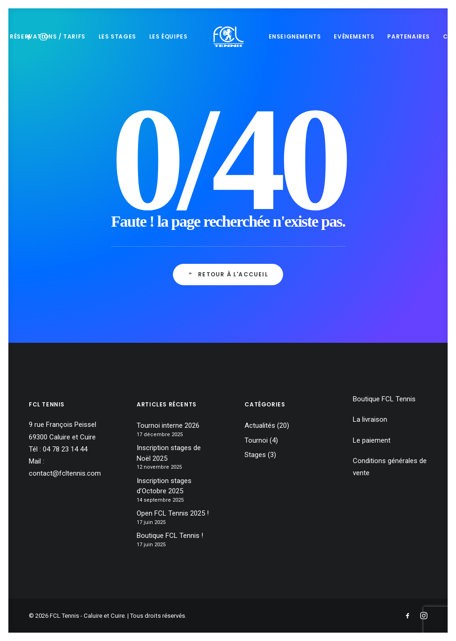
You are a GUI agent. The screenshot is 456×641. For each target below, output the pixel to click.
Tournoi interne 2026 (168, 425)
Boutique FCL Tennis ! (170, 535)
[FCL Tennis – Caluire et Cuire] (228, 36)
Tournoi (256, 440)
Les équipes (168, 36)
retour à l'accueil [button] (228, 274)
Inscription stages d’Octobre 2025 (164, 486)
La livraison (370, 419)
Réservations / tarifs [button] (48, 36)
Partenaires (408, 36)
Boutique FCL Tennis (384, 399)
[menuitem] (47, 36)
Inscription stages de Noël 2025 (169, 453)
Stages (255, 455)
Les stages (117, 36)
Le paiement (371, 440)
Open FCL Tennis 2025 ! (173, 513)
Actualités (260, 425)
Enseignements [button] (295, 36)
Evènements (354, 36)
